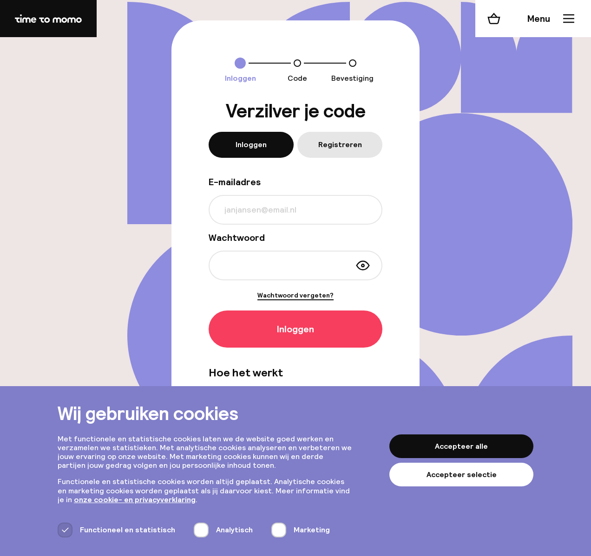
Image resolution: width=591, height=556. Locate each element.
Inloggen (251, 144)
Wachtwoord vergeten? (295, 295)
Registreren (340, 144)
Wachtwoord (237, 237)
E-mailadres (235, 181)
